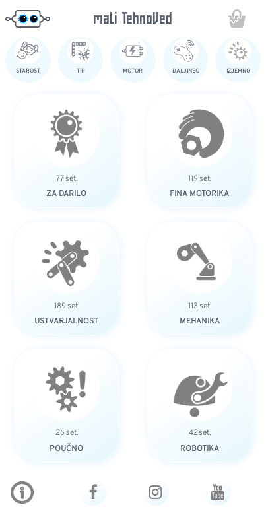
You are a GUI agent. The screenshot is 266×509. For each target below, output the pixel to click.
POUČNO (66, 448)
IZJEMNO (238, 70)
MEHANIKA (200, 321)
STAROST (28, 70)
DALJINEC (185, 70)
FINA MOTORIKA (199, 193)
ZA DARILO (66, 193)
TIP (80, 70)
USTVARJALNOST (66, 321)
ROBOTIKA (199, 448)
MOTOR (133, 70)
